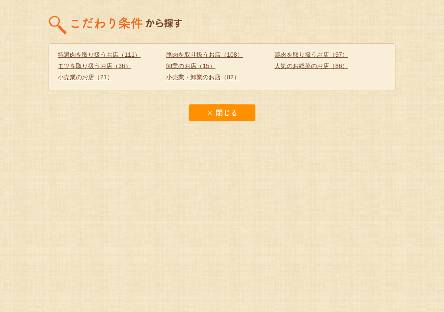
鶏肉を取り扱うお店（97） (311, 54)
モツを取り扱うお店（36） (94, 65)
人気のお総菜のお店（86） (311, 65)
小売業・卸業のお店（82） (203, 77)
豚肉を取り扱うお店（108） (204, 54)
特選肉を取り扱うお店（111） (99, 54)
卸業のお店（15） (190, 65)
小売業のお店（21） (85, 77)
